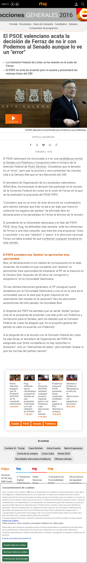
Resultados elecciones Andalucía (33, 459)
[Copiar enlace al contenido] (56, 144)
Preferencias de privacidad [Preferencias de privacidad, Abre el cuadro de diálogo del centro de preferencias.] (16, 559)
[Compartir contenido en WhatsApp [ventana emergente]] (50, 144)
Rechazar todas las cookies (15, 552)
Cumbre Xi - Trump (15, 448)
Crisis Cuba (48, 453)
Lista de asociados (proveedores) (16, 538)
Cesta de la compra (27, 453)
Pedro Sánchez (37, 166)
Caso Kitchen (36, 448)
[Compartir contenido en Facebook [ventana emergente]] (30, 144)
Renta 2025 (64, 453)
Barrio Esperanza (73, 448)
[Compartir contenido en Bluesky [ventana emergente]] (43, 144)
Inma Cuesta (53, 448)
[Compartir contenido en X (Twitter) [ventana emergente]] (37, 144)
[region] (43, 523)
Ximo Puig (17, 226)
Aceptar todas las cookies (15, 545)
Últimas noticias (63, 459)
